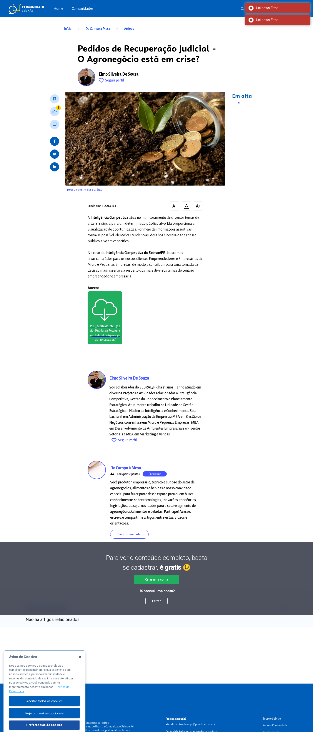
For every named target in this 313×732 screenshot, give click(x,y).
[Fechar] (80, 666)
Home (58, 9)
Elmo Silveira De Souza (118, 74)
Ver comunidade (129, 534)
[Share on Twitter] (54, 154)
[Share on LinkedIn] (54, 166)
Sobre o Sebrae (272, 718)
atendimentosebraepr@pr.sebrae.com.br (190, 724)
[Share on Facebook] (54, 141)
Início (72, 28)
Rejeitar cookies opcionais (44, 723)
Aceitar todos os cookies (44, 710)
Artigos (129, 28)
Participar (155, 473)
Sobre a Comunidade (275, 725)
